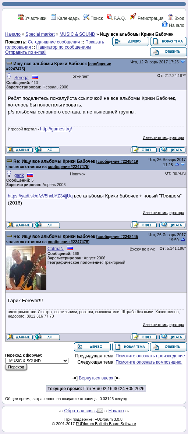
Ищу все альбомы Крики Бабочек (49, 63)
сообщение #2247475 (68, 166)
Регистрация (146, 18)
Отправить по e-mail (25, 52)
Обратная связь (80, 410)
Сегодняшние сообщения (54, 42)
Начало (173, 25)
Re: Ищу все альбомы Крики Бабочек (54, 161)
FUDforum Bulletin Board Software (106, 423)
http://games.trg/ (56, 129)
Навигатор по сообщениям (63, 47)
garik (19, 175)
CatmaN (55, 248)
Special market (39, 34)
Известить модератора (163, 137)
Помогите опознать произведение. (151, 355)
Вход (175, 18)
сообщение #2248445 (117, 236)
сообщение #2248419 (117, 161)
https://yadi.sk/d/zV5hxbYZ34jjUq (40, 196)
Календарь (65, 18)
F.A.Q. (116, 18)
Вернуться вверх (96, 378)
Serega (21, 77)
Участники (32, 18)
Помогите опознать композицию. (149, 362)
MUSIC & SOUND (77, 34)
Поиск (93, 18)
